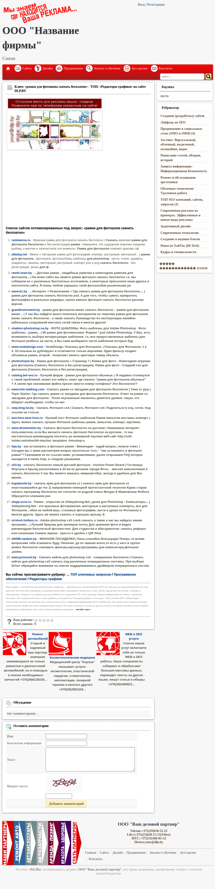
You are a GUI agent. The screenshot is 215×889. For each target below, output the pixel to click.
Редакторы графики (45, 579)
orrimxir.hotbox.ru (24, 520)
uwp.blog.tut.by (22, 408)
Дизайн (48, 68)
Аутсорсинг (139, 68)
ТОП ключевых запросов (90, 574)
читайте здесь (83, 609)
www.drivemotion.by (26, 428)
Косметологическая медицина (72, 657)
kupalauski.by (21, 483)
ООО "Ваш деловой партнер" (100, 869)
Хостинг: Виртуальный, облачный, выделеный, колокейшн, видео (178, 144)
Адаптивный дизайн (175, 226)
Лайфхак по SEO (173, 122)
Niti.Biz (35, 869)
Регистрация (155, 4)
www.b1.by (19, 291)
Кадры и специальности (178, 252)
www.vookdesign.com (27, 346)
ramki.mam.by (21, 273)
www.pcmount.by (23, 557)
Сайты (27, 68)
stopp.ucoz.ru (21, 502)
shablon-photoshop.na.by (29, 328)
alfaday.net (19, 254)
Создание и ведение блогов (180, 239)
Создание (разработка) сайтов (182, 116)
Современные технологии (179, 233)
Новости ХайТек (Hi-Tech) (179, 245)
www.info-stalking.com (27, 389)
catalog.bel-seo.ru (24, 375)
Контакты (165, 68)
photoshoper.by (22, 361)
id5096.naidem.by (24, 539)
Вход (141, 4)
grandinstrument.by (25, 310)
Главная (8, 69)
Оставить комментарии (31, 726)
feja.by (16, 446)
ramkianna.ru (20, 240)
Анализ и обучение (107, 68)
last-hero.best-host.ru (27, 418)
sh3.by (16, 465)
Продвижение (73, 68)
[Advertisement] (78, 189)
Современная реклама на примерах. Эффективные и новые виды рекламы (180, 215)
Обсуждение (22, 702)
